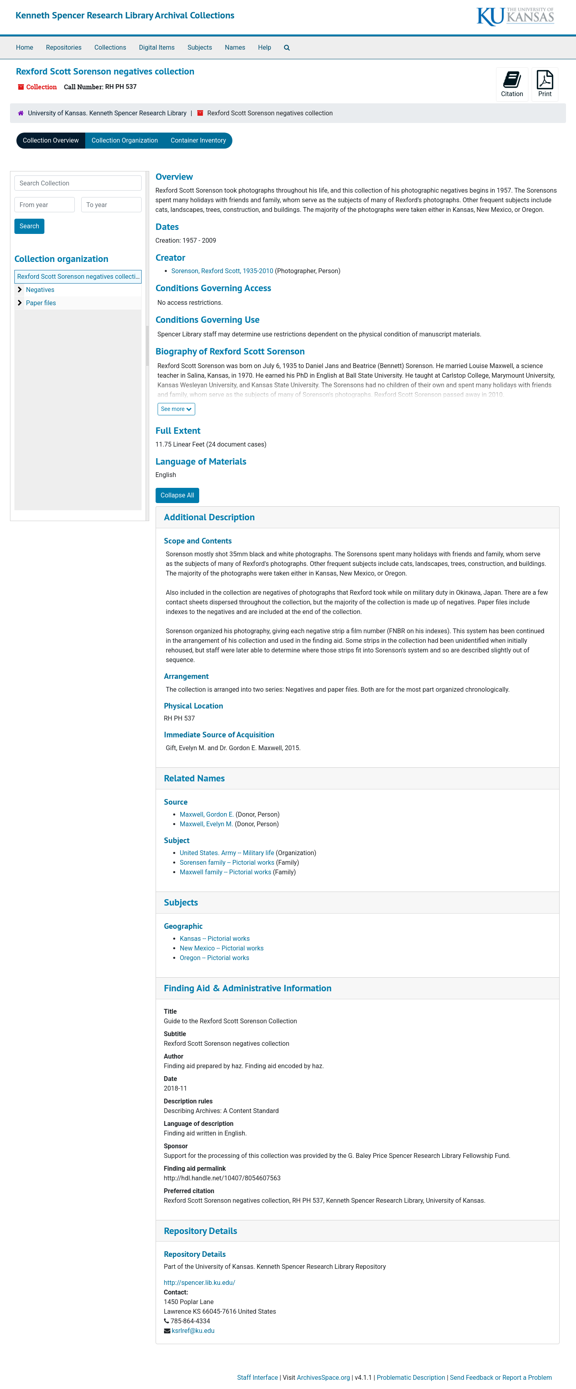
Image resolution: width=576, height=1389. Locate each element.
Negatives (40, 290)
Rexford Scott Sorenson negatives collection (80, 276)
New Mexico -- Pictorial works (222, 948)
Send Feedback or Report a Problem (501, 1377)
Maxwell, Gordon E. (207, 814)
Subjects (200, 47)
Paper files (41, 303)
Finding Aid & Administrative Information (248, 988)
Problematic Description (411, 1377)
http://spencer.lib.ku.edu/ (200, 1282)
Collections (110, 47)
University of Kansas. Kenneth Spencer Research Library (107, 113)
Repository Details (200, 1230)
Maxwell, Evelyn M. (207, 824)
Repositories (64, 47)
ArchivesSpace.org (323, 1377)
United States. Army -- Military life (227, 853)
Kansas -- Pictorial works (215, 938)
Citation (512, 84)
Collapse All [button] (177, 495)
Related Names (194, 778)
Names (235, 47)
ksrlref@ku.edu (193, 1331)
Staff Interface (257, 1377)
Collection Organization (125, 140)
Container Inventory (198, 140)
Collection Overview (51, 140)
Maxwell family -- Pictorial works (226, 872)
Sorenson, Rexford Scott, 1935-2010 (223, 271)
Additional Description (209, 517)
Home (24, 47)
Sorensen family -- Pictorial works (227, 862)
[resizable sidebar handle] (147, 346)
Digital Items (156, 47)
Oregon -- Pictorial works (215, 958)
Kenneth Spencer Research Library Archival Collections (125, 15)
